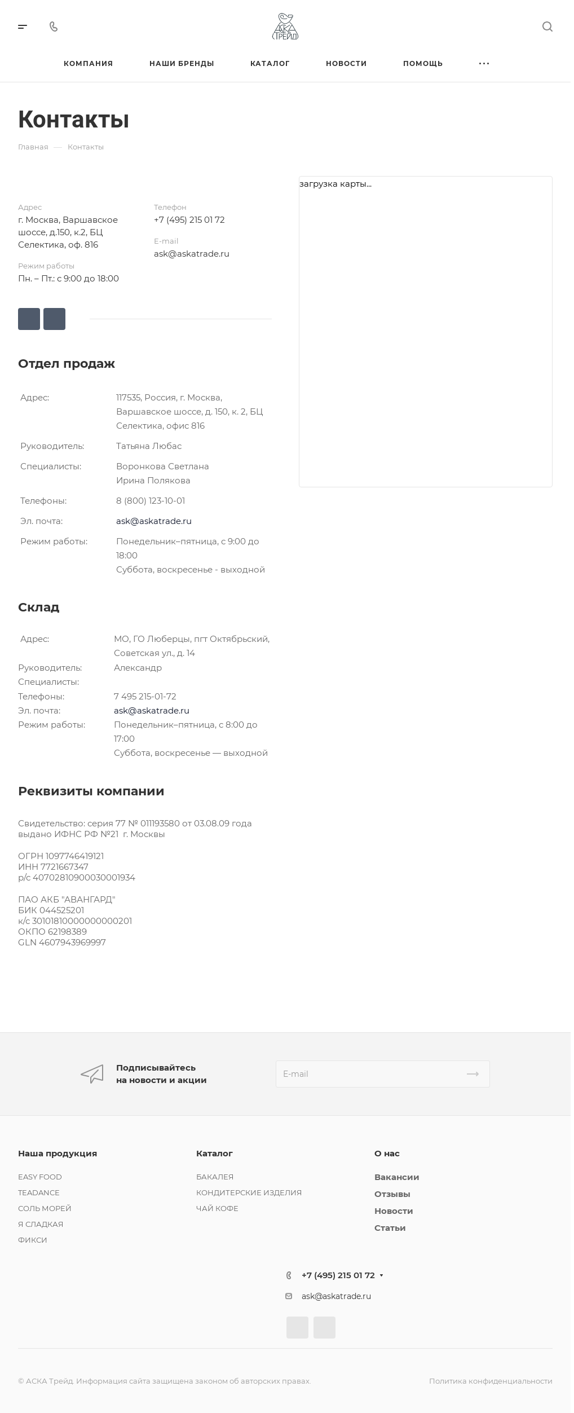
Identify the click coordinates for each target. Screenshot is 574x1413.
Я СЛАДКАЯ (41, 1224)
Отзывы (392, 1193)
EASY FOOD (40, 1176)
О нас (387, 1153)
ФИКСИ (32, 1239)
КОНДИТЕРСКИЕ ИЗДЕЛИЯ (249, 1192)
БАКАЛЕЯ (215, 1176)
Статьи (390, 1227)
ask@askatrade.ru (191, 253)
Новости (393, 1210)
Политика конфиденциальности (491, 1380)
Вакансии (397, 1177)
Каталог (214, 1153)
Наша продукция (57, 1153)
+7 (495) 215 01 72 (189, 219)
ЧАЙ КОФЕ (217, 1208)
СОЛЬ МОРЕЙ (45, 1208)
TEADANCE (39, 1192)
